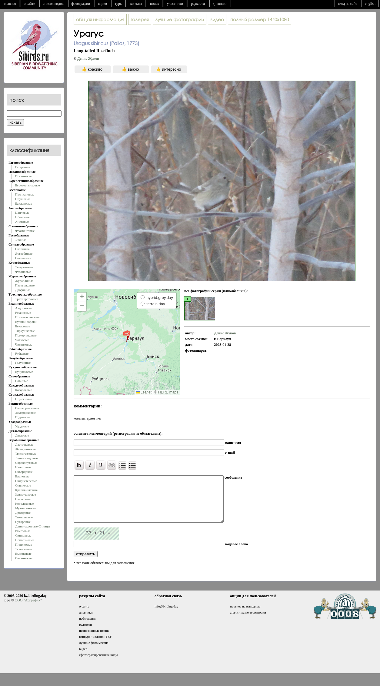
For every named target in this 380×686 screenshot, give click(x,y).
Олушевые (22, 199)
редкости (198, 4)
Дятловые (22, 435)
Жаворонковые (25, 449)
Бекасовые (22, 326)
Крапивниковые (26, 490)
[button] (126, 336)
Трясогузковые (25, 453)
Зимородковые (25, 412)
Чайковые (22, 340)
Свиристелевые (26, 481)
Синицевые (23, 535)
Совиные (21, 381)
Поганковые (23, 176)
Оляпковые (23, 485)
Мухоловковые (25, 508)
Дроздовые (23, 512)
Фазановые (23, 271)
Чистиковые (23, 344)
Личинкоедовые (26, 458)
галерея (140, 19)
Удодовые (22, 426)
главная (10, 4)
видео (102, 4)
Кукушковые (24, 371)
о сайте (29, 4)
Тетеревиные (24, 267)
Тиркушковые (25, 331)
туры (118, 4)
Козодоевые (23, 390)
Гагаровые (22, 167)
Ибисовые (22, 217)
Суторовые (23, 522)
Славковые (23, 499)
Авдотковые (23, 308)
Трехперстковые (26, 299)
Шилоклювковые (27, 317)
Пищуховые (23, 544)
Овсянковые (23, 558)
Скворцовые (24, 472)
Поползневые (24, 540)
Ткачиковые (23, 549)
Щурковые (22, 417)
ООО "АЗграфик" (28, 609)
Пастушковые (25, 285)
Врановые (22, 476)
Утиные (20, 240)
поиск (154, 4)
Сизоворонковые (27, 408)
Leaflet (144, 392)
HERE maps (168, 392)
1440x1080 (259, 19)
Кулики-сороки (25, 321)
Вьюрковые (23, 553)
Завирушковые (25, 494)
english (370, 4)
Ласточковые (24, 444)
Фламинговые (25, 231)
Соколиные (23, 258)
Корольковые (24, 503)
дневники (220, 4)
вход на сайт (347, 4)
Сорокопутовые (26, 462)
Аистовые (22, 221)
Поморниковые (26, 335)
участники (175, 4)
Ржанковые (23, 312)
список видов (53, 4)
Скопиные (22, 249)
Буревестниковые (27, 185)
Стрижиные (23, 399)
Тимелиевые (24, 517)
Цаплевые (22, 212)
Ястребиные (23, 253)
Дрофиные (22, 290)
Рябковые (21, 353)
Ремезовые (22, 531)
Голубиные (23, 362)
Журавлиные (24, 281)
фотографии (81, 4)
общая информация (100, 19)
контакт (136, 4)
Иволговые (23, 467)
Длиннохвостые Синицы (32, 526)
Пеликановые (24, 194)
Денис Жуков (88, 58)
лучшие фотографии (179, 19)
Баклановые (23, 203)
